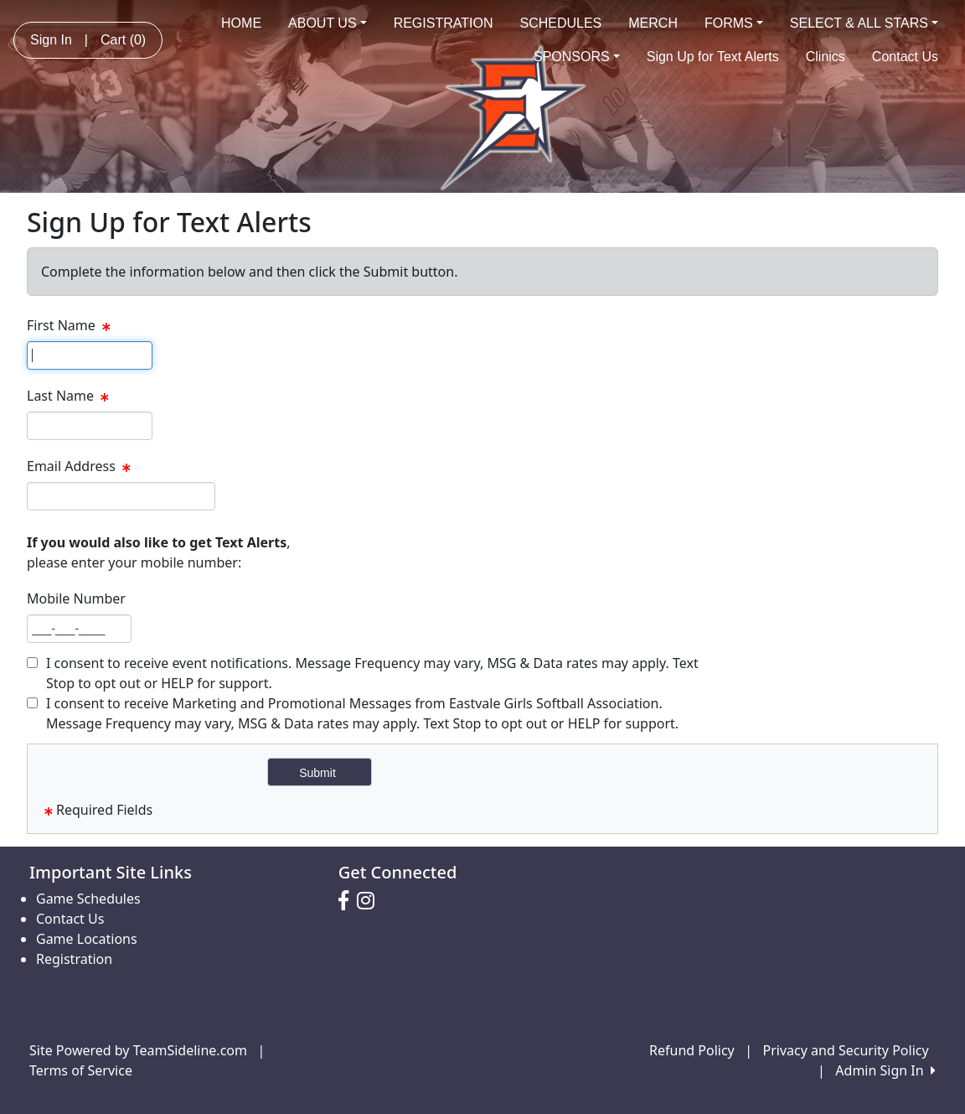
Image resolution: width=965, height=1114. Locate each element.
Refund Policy (692, 1050)
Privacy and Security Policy (846, 1050)
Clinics (825, 56)
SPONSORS (577, 56)
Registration (74, 959)
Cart (123, 40)
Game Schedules (88, 898)
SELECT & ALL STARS (864, 23)
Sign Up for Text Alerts (713, 56)
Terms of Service (80, 1070)
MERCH (653, 23)
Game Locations (86, 939)
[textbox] (89, 355)
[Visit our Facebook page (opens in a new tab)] (347, 901)
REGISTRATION (443, 23)
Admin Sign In (885, 1070)
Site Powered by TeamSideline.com (138, 1050)
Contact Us (905, 56)
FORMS (733, 23)
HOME (241, 23)
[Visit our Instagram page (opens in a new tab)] (370, 901)
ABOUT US (327, 23)
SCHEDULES (560, 23)
